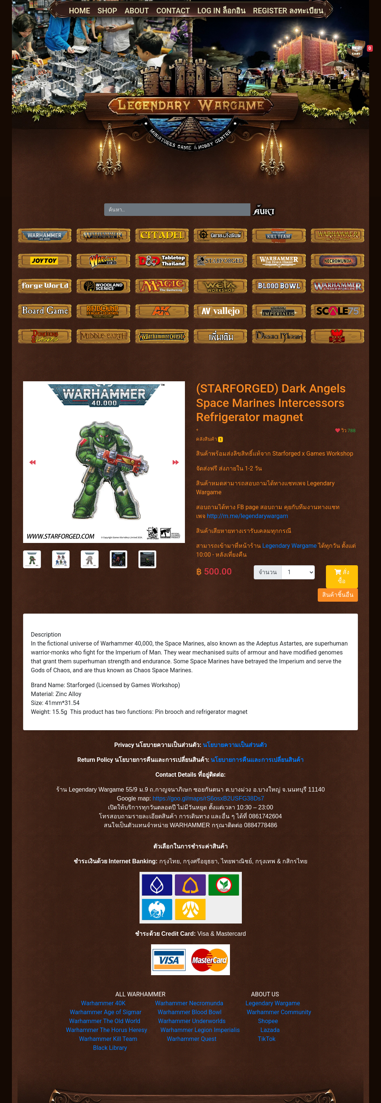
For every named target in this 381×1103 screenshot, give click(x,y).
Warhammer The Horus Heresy (106, 1030)
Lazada (270, 1030)
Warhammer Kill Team (108, 1038)
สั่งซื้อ (341, 577)
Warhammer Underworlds (192, 1021)
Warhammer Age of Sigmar (106, 1012)
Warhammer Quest (191, 1038)
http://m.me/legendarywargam (247, 516)
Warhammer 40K (103, 1003)
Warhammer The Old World (104, 1021)
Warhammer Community (279, 1012)
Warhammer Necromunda (189, 1003)
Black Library (110, 1047)
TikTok (267, 1038)
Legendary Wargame (289, 545)
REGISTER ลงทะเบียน (288, 10)
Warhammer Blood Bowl (190, 1012)
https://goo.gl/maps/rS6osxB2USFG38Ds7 (208, 798)
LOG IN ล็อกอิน (222, 10)
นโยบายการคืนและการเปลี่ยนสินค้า (257, 759)
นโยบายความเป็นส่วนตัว (235, 744)
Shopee (268, 1021)
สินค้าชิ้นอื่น (337, 594)
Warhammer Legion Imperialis (200, 1030)
